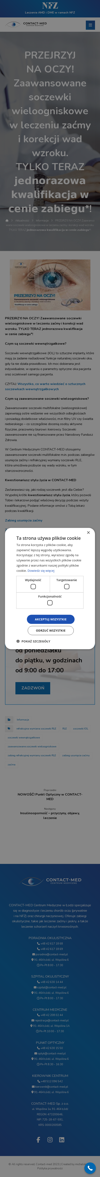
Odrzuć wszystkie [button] (51, 630)
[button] (33, 641)
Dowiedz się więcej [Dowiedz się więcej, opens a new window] (41, 570)
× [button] (88, 532)
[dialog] (50, 588)
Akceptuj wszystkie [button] (51, 619)
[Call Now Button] (90, 1168)
